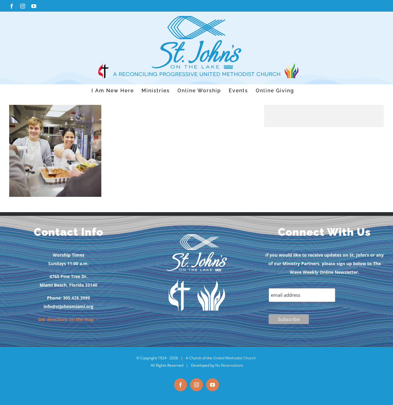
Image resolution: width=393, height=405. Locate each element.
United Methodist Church (234, 358)
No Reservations (229, 365)
